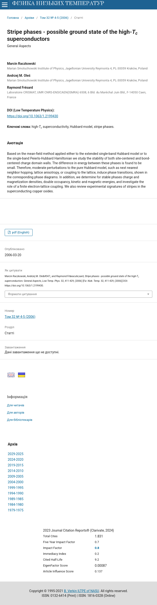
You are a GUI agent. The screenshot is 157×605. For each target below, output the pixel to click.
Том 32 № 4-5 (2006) (54, 17)
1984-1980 (15, 504)
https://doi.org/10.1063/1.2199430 (32, 116)
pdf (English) (20, 232)
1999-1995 (15, 488)
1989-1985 (15, 499)
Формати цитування (22, 294)
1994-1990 (15, 493)
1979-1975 (15, 510)
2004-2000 (15, 482)
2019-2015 (15, 465)
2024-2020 (15, 459)
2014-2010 (15, 471)
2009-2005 (15, 476)
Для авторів (15, 412)
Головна (13, 17)
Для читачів (15, 405)
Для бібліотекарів (19, 420)
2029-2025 (15, 454)
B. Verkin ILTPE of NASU (81, 591)
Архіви (29, 17)
